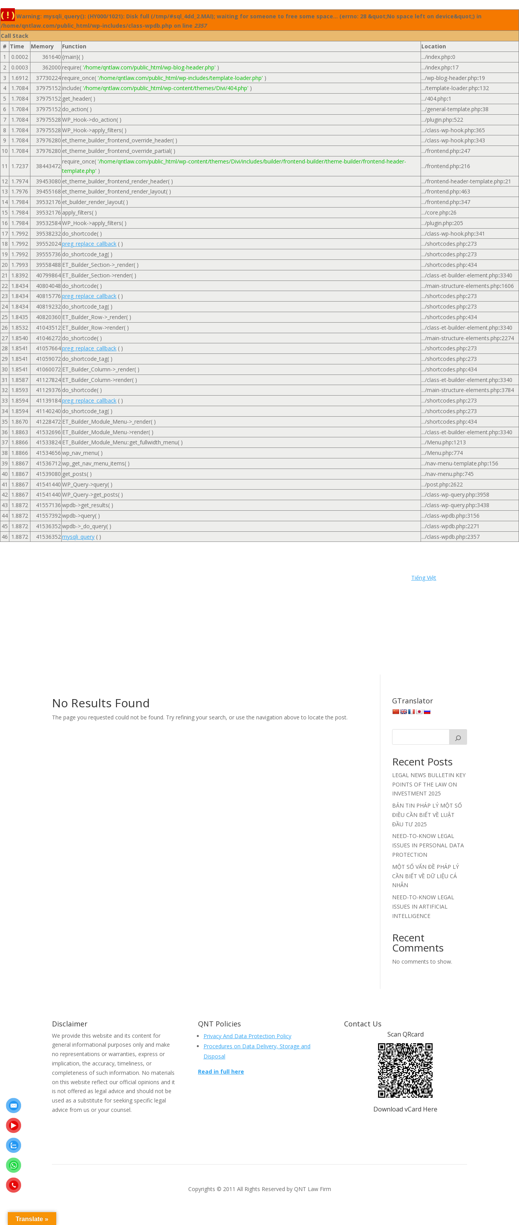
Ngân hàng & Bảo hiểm (185, 614)
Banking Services (171, 579)
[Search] (458, 737)
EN (214, 638)
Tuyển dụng (340, 626)
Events (202, 603)
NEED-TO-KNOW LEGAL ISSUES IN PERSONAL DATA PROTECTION (428, 845)
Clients (249, 579)
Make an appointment (259, 1097)
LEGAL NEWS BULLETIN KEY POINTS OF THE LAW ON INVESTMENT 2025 (428, 784)
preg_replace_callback (89, 243)
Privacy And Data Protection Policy (247, 1036)
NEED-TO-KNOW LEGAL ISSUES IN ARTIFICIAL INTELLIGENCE (423, 906)
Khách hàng (313, 603)
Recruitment (184, 626)
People (262, 614)
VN (262, 638)
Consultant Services (291, 579)
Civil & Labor (217, 579)
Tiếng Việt (423, 577)
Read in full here (221, 1071)
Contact (335, 579)
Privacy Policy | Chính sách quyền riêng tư (107, 626)
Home (72, 579)
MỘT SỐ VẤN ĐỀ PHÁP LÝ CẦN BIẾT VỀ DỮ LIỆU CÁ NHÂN (425, 876)
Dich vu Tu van (329, 591)
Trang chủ (303, 626)
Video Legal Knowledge (172, 638)
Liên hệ (346, 603)
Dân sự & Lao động (86, 591)
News (139, 614)
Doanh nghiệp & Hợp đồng (88, 603)
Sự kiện (246, 626)
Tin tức (273, 626)
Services (218, 626)
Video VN (238, 638)
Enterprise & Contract (157, 603)
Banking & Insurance (115, 579)
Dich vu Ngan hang (278, 591)
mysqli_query (78, 536)
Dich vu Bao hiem (170, 591)
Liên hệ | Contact (101, 614)
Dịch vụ (129, 591)
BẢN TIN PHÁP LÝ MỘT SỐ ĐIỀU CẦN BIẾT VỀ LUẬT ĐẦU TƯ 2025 (427, 815)
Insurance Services (266, 603)
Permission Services (305, 614)
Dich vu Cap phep (224, 591)
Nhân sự (234, 614)
